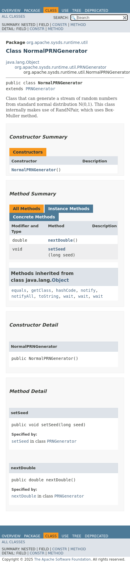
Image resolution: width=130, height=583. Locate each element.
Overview (11, 11)
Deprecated (96, 11)
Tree (76, 11)
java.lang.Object (22, 62)
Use (65, 11)
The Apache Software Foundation (62, 559)
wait (68, 296)
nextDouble (60, 240)
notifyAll (22, 296)
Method (78, 25)
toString (48, 296)
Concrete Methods (34, 217)
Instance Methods (68, 208)
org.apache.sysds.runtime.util (56, 42)
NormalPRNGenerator (33, 169)
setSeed (56, 249)
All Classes (13, 16)
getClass (41, 290)
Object (60, 280)
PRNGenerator (40, 88)
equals (18, 290)
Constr (59, 25)
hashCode (66, 290)
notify (88, 290)
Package (32, 11)
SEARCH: (61, 18)
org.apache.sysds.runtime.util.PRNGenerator (61, 67)
